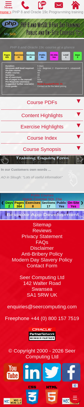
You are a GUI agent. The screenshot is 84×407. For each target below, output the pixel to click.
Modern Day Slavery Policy (42, 260)
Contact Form (41, 280)
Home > (5, 12)
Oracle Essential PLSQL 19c (50, 84)
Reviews (42, 230)
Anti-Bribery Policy (42, 254)
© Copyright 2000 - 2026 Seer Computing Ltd (42, 353)
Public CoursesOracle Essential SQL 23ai (42, 197)
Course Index (42, 138)
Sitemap (42, 224)
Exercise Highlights (42, 127)
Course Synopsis (42, 149)
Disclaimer (42, 248)
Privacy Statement (42, 236)
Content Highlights (42, 115)
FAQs (42, 242)
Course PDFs (42, 102)
